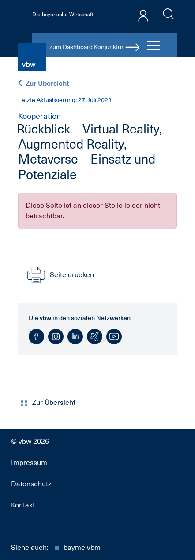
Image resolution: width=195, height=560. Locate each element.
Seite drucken (59, 275)
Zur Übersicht (43, 83)
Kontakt (23, 505)
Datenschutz (31, 484)
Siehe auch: (56, 547)
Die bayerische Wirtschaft (63, 14)
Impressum (29, 462)
